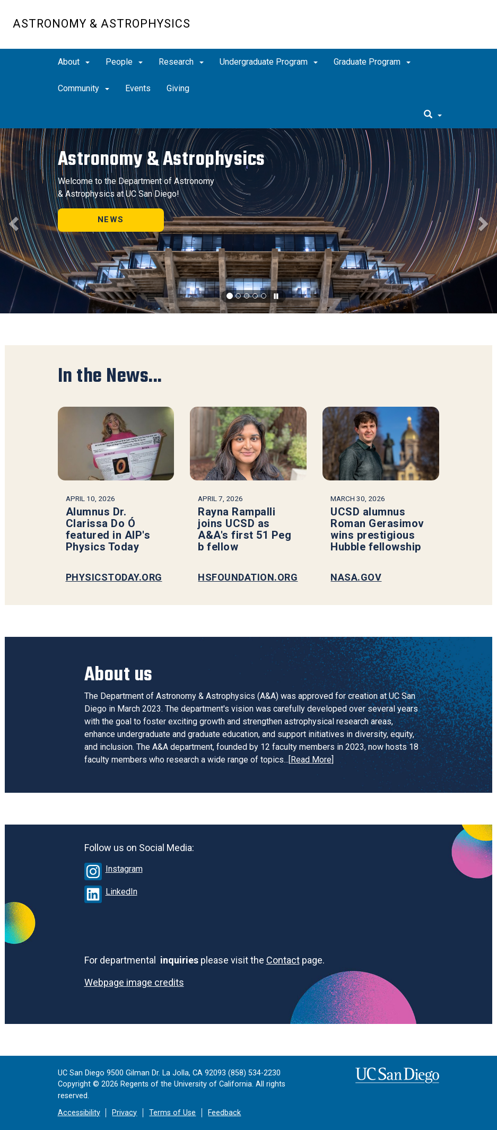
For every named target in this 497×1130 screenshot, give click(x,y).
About (74, 62)
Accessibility (79, 1112)
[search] (433, 115)
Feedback (224, 1112)
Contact (283, 960)
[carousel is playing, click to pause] (276, 297)
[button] (12, 220)
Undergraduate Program (269, 62)
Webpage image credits (134, 982)
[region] (248, 220)
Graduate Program (372, 62)
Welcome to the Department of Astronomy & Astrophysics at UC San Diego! (136, 187)
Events (138, 88)
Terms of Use (172, 1112)
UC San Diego (423, 30)
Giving (178, 88)
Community (83, 88)
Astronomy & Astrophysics (101, 23)
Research (181, 62)
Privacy (124, 1112)
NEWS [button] (111, 219)
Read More (311, 760)
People (124, 62)
